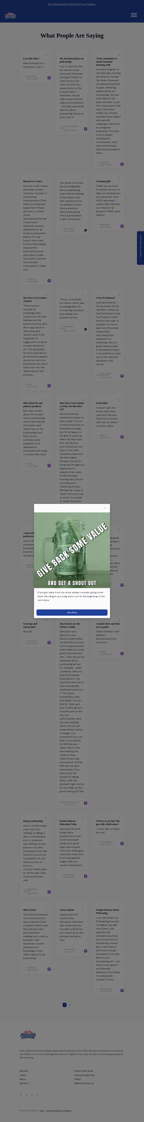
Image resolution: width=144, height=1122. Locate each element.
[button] (104, 508)
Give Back (72, 612)
